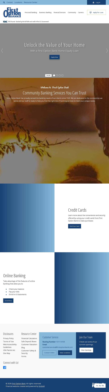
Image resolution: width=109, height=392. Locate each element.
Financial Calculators (29, 338)
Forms (23, 356)
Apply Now (54, 57)
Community (72, 12)
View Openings (86, 350)
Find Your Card (74, 226)
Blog (23, 347)
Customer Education (29, 344)
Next (107, 50)
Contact (10, 2)
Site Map (6, 353)
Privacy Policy (8, 338)
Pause (48, 75)
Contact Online (49, 353)
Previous (2, 50)
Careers (81, 12)
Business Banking (45, 12)
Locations (18, 2)
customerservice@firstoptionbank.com (57, 347)
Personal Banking (31, 12)
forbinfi (42, 386)
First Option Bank (19, 384)
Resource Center (30, 2)
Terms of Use (8, 341)
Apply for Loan (96, 12)
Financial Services (60, 12)
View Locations (65, 353)
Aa (97, 386)
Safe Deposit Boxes (28, 341)
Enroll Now (8, 301)
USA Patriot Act (9, 350)
